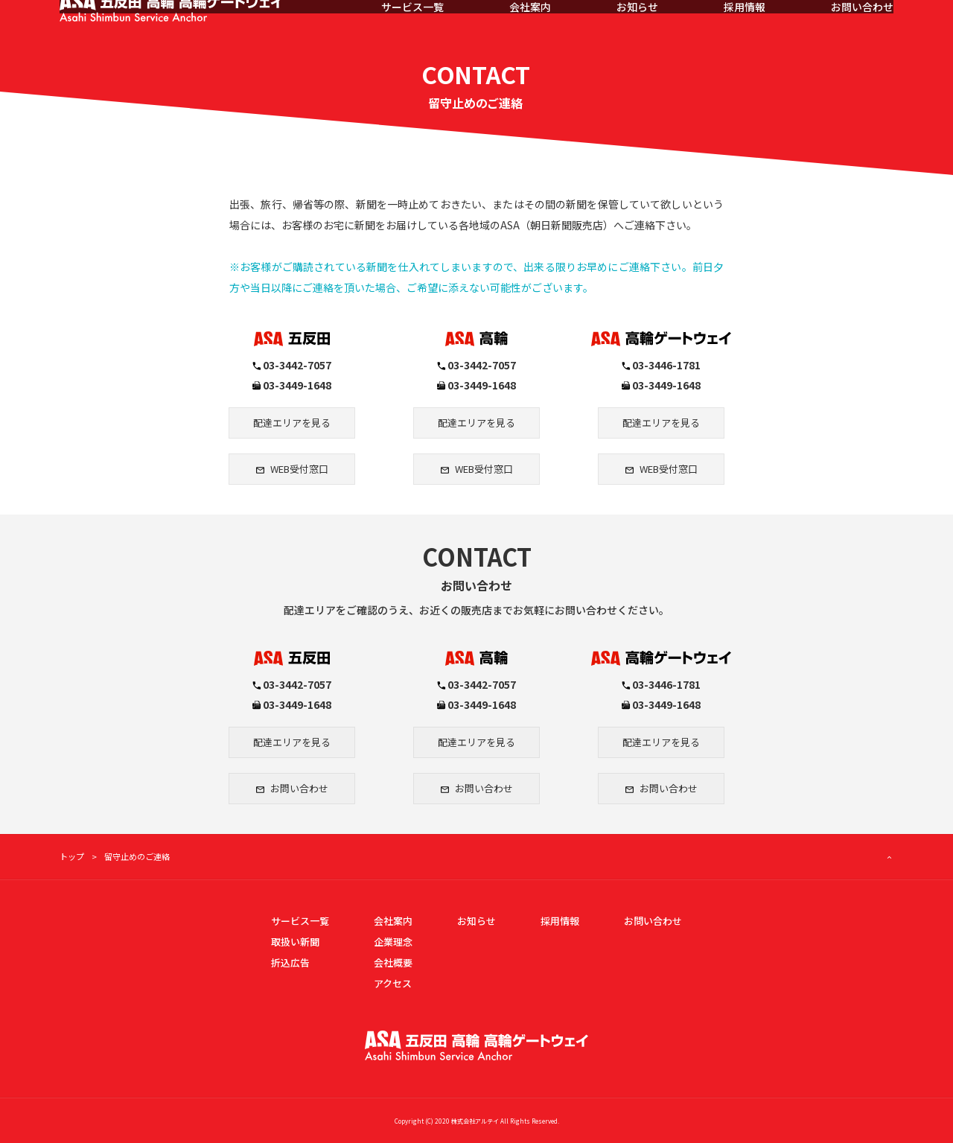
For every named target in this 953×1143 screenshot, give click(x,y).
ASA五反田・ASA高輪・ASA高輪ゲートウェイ (476, 1045)
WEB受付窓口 (299, 469)
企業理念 (393, 942)
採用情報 (744, 29)
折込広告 (290, 962)
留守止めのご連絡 (137, 856)
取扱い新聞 (295, 942)
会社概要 (393, 962)
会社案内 (530, 29)
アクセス (393, 983)
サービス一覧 (412, 29)
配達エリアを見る (292, 423)
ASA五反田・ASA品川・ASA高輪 (188, 30)
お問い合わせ (862, 29)
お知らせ (637, 29)
